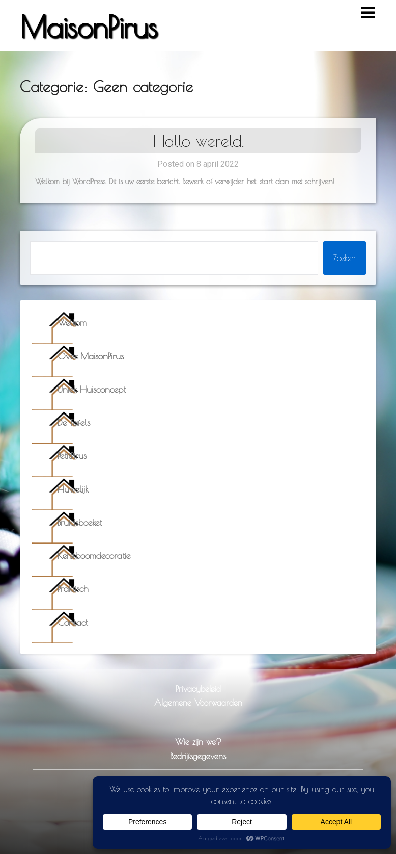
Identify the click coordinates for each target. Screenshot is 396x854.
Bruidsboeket (80, 522)
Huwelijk (73, 489)
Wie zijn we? (198, 741)
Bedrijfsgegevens (198, 756)
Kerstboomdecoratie (94, 555)
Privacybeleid (198, 688)
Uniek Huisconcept (92, 389)
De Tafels (74, 422)
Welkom (72, 322)
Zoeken (344, 258)
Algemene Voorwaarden (198, 702)
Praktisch (73, 588)
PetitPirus (72, 455)
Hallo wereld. (198, 140)
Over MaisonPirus (91, 356)
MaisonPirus (88, 27)
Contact (73, 622)
